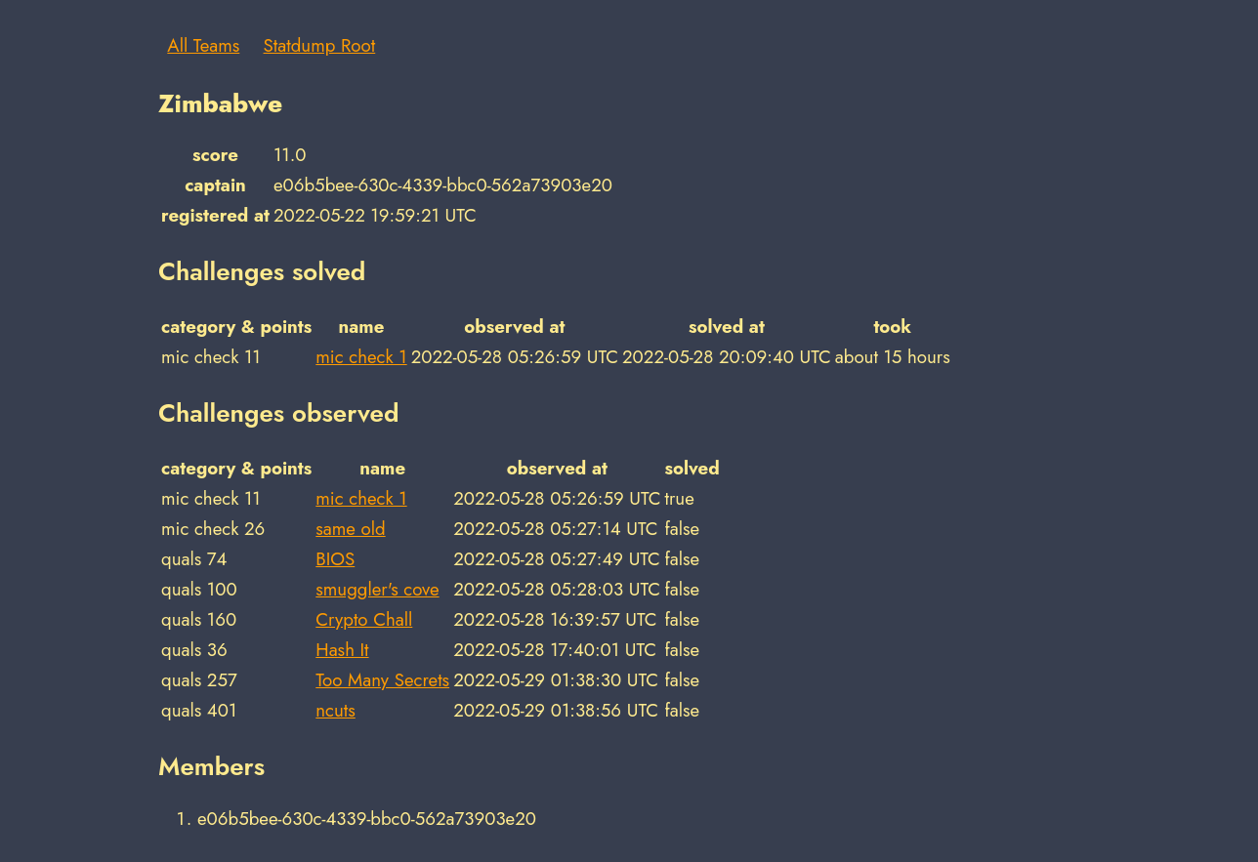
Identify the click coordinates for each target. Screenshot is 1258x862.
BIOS (335, 559)
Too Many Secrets (382, 680)
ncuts (335, 710)
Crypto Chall (363, 619)
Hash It (341, 649)
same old (350, 528)
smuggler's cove (377, 589)
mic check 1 (360, 357)
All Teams (203, 45)
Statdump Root (320, 45)
